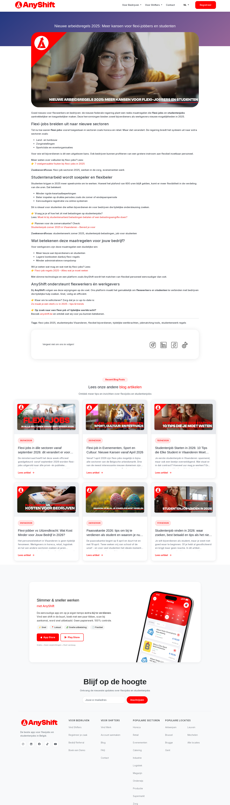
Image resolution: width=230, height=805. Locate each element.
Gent (167, 750)
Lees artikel (26, 472)
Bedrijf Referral (76, 742)
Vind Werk (106, 727)
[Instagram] (23, 744)
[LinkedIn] (31, 744)
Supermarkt (139, 796)
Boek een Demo (77, 750)
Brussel (169, 735)
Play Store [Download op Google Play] (72, 637)
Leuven (191, 727)
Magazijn (137, 773)
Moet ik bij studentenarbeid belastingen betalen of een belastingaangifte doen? (82, 217)
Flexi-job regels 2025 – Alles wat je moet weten (61, 270)
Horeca (137, 727)
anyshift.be (46, 313)
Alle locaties (193, 742)
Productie (138, 788)
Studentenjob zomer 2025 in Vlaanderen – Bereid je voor (63, 227)
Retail (136, 735)
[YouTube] (55, 744)
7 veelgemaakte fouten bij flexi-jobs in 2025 (60, 163)
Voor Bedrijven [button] (131, 4)
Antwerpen (170, 727)
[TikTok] (47, 744)
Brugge (169, 742)
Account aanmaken (110, 735)
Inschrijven (137, 699)
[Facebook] (39, 744)
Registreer (205, 4)
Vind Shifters (75, 727)
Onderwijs (138, 780)
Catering (137, 750)
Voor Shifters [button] (152, 4)
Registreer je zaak (78, 735)
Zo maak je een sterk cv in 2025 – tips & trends (57, 303)
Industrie (137, 758)
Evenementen (140, 742)
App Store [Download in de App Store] (48, 637)
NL (185, 4)
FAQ (103, 750)
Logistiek (137, 765)
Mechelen (192, 735)
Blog (103, 742)
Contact (170, 4)
